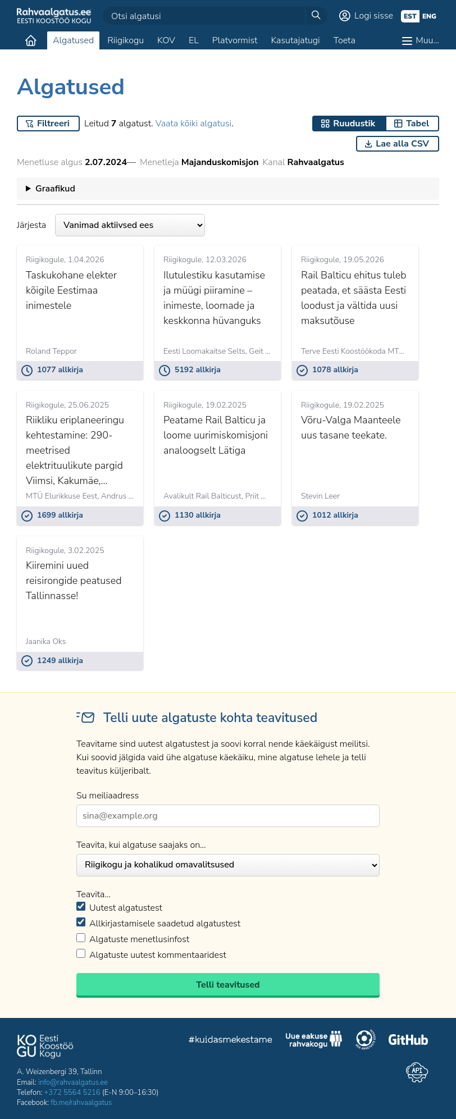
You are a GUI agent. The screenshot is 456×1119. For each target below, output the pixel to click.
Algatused (73, 40)
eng (429, 16)
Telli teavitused (227, 985)
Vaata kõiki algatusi (193, 123)
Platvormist (235, 40)
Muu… (427, 40)
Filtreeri (53, 123)
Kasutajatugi (295, 40)
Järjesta (111, 225)
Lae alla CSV (402, 144)
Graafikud (55, 188)
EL (194, 40)
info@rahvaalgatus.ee (73, 1082)
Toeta (344, 40)
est (410, 16)
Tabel (417, 123)
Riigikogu (125, 40)
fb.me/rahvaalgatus (81, 1103)
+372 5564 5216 (72, 1093)
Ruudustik (354, 123)
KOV (166, 40)
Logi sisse (373, 16)
